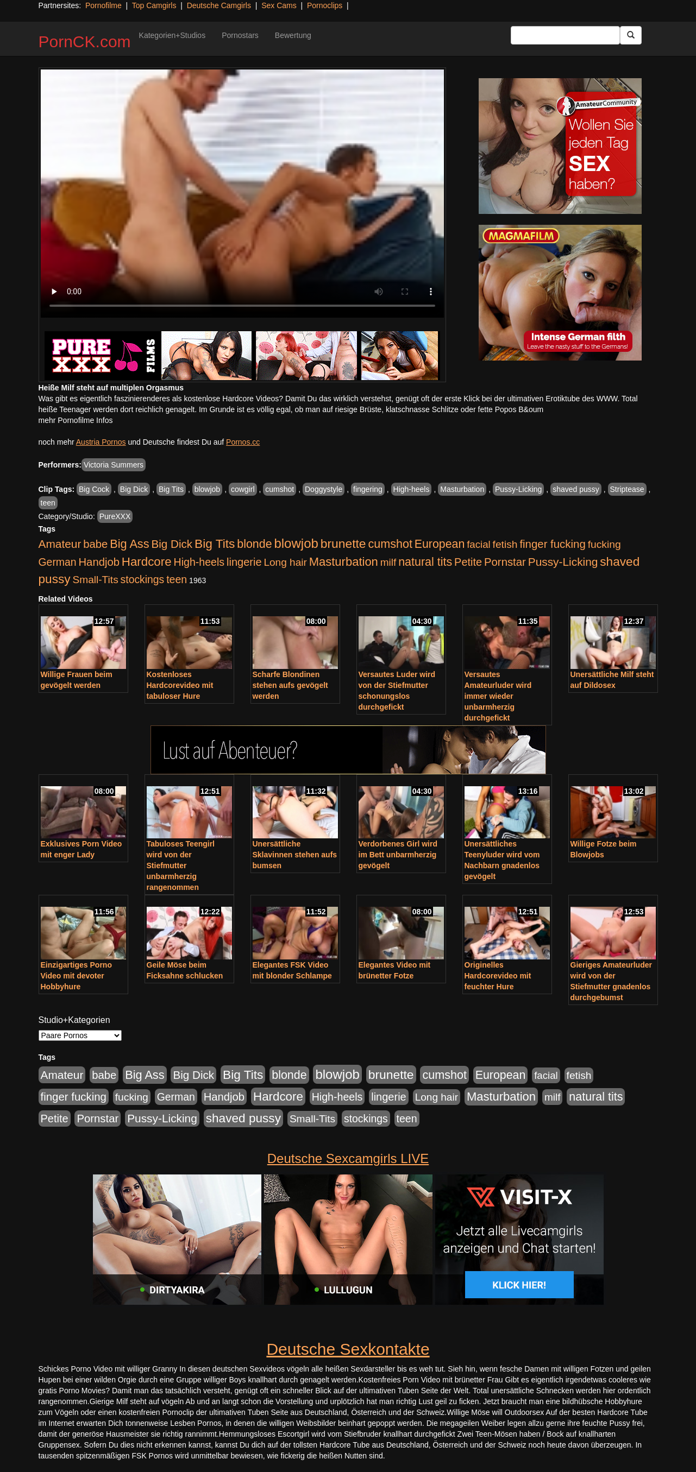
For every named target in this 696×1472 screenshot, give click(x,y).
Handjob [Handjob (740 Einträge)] (99, 562)
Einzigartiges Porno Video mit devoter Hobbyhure (76, 976)
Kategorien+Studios (172, 35)
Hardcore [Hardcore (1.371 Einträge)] (147, 561)
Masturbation (462, 489)
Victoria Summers (113, 464)
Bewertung (293, 35)
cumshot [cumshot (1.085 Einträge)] (390, 544)
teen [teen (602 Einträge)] (176, 579)
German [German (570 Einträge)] (58, 562)
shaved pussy (576, 489)
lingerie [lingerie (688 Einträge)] (244, 562)
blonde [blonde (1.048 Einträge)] (254, 544)
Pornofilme (103, 5)
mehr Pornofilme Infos (76, 420)
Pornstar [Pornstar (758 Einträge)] (505, 562)
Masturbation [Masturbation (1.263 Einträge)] (343, 561)
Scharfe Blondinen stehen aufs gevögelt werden (290, 685)
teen (48, 502)
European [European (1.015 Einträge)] (440, 544)
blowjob (207, 489)
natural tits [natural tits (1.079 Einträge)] (425, 561)
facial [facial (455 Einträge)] (479, 544)
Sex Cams (279, 5)
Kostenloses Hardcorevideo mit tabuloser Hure (180, 685)
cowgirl (243, 489)
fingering (368, 489)
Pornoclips (324, 5)
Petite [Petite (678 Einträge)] (468, 562)
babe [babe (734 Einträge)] (95, 544)
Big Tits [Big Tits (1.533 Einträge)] (215, 543)
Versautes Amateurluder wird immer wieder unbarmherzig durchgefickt (498, 696)
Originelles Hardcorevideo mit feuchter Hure (498, 976)
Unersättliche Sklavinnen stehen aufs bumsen (295, 854)
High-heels (411, 489)
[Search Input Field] (565, 35)
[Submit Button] (631, 35)
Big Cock (94, 489)
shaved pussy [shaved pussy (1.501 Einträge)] (243, 1118)
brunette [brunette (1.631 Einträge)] (343, 543)
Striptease (627, 489)
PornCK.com (85, 41)
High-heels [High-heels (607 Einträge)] (199, 562)
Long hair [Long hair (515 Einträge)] (285, 562)
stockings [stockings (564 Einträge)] (143, 579)
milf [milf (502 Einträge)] (388, 562)
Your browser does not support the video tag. (242, 194)
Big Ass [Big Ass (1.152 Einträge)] (129, 544)
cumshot (279, 489)
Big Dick (134, 489)
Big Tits (171, 489)
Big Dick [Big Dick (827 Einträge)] (171, 544)
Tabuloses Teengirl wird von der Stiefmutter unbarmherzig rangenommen (181, 865)
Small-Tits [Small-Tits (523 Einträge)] (95, 579)
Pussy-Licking (518, 489)
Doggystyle (323, 489)
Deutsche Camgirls (219, 5)
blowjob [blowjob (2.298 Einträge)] (296, 543)
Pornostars (240, 35)
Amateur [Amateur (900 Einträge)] (60, 544)
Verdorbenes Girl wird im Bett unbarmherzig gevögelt (398, 854)
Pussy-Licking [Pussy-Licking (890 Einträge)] (563, 561)
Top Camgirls (154, 5)
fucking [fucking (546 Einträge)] (604, 544)
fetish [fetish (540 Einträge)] (505, 544)
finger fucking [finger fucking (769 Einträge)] (552, 544)
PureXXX (115, 516)
